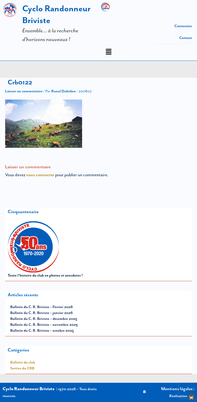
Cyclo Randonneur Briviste (29, 388)
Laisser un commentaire (24, 91)
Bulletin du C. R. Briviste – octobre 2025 (42, 330)
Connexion (183, 26)
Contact (185, 37)
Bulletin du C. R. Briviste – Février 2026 (41, 307)
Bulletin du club (22, 362)
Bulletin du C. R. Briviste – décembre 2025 (43, 318)
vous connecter (40, 175)
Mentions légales (177, 388)
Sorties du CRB (22, 368)
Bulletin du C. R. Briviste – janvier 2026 (41, 312)
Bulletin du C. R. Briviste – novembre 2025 (44, 324)
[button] (108, 52)
